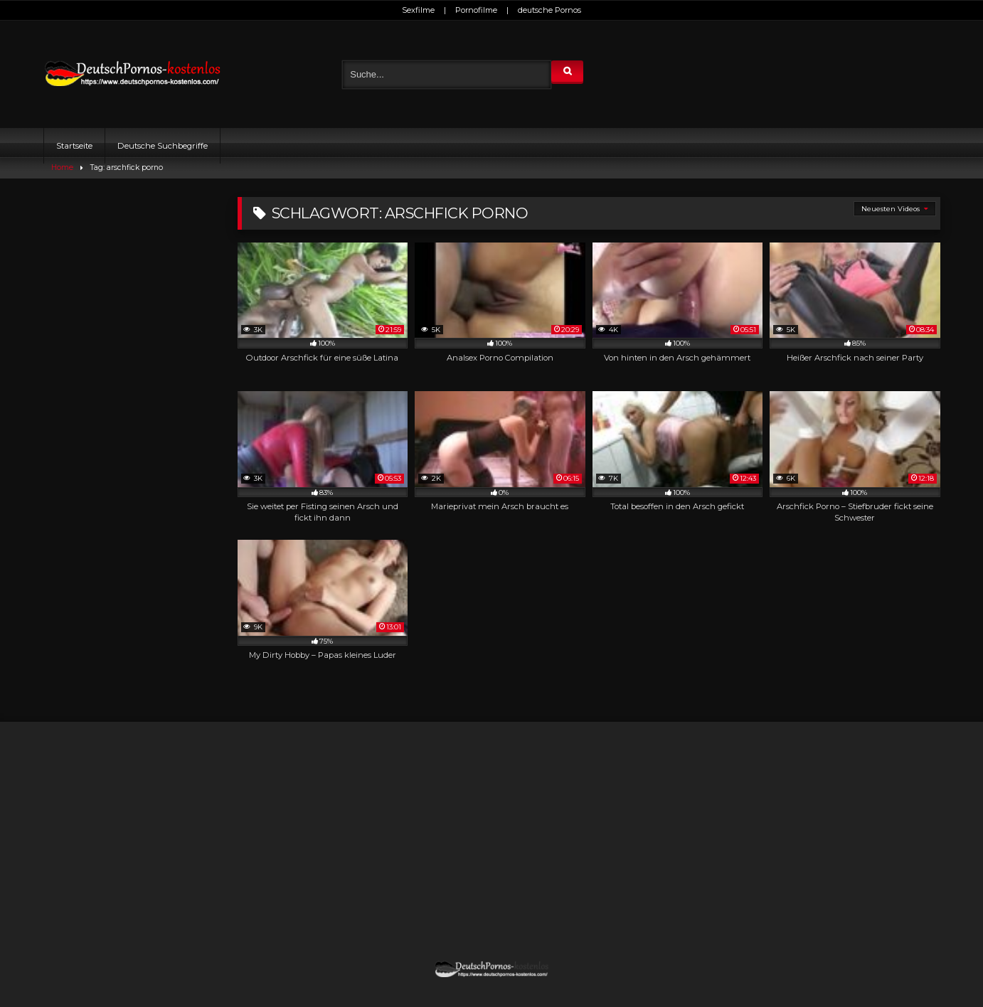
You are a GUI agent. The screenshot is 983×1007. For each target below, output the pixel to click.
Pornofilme (476, 10)
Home (62, 167)
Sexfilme (418, 10)
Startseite (74, 146)
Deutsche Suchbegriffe (162, 146)
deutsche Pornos (549, 10)
